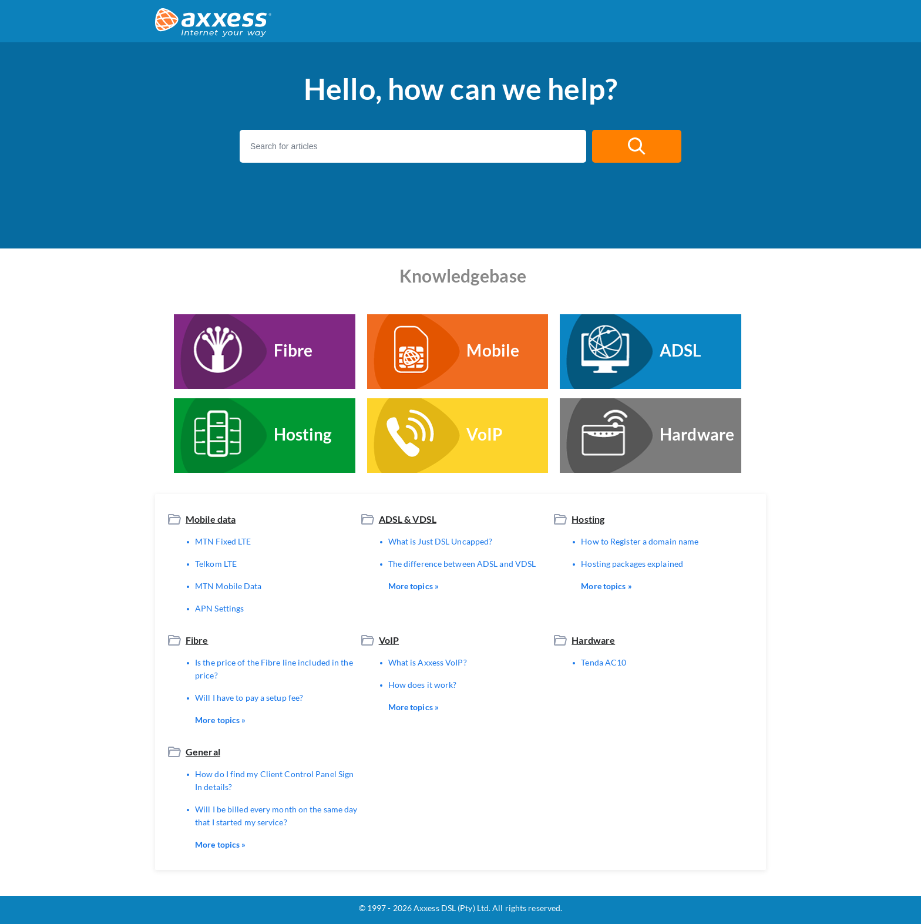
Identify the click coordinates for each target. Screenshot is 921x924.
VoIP (389, 640)
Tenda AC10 (603, 662)
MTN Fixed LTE (223, 541)
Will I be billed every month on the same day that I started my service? (276, 815)
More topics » (413, 586)
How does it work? (422, 685)
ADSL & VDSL (407, 519)
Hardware (593, 640)
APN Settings (219, 608)
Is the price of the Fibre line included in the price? (274, 668)
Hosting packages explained (632, 564)
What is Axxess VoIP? (427, 662)
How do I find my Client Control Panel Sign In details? (274, 780)
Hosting (588, 519)
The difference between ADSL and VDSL (462, 564)
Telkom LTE (216, 564)
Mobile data (211, 519)
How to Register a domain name (639, 541)
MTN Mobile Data (228, 586)
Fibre (197, 640)
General (203, 751)
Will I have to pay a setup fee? (249, 698)
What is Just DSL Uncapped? (440, 541)
